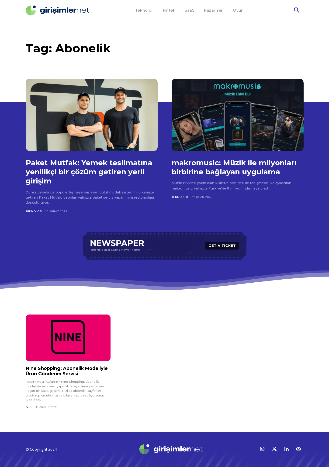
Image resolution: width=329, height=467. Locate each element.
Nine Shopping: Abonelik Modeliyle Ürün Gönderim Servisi (66, 370)
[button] (297, 11)
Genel (29, 407)
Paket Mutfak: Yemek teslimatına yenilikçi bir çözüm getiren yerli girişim (88, 172)
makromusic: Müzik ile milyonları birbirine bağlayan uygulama (230, 172)
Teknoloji (34, 211)
